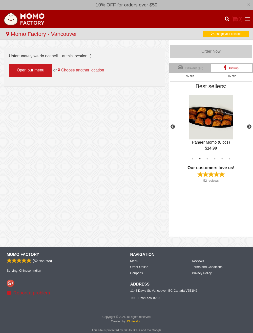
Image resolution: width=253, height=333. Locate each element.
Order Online (139, 267)
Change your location (226, 34)
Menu (134, 261)
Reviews (198, 261)
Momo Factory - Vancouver (41, 34)
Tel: (145, 298)
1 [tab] (192, 158)
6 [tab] (229, 158)
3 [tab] (207, 158)
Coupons (136, 273)
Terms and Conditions (207, 267)
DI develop (134, 321)
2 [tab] (199, 158)
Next (249, 126)
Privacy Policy (202, 273)
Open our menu (30, 70)
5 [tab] (222, 158)
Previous (172, 126)
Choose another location (81, 70)
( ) (237, 19)
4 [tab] (214, 158)
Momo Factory (23, 254)
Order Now (210, 51)
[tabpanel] (211, 127)
